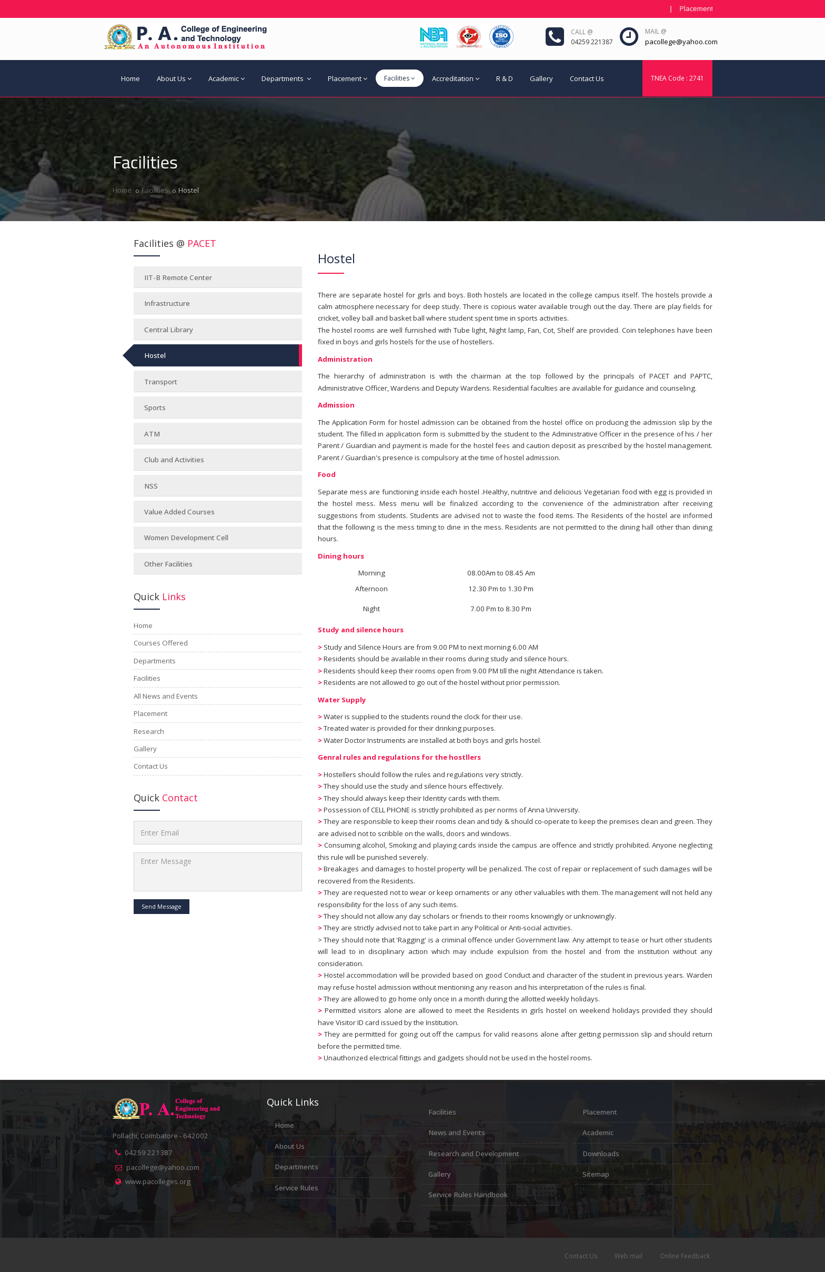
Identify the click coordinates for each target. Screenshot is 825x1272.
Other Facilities (168, 564)
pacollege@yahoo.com (162, 1167)
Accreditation (455, 78)
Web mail (628, 1255)
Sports (155, 407)
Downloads (600, 1153)
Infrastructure (167, 303)
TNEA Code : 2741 (677, 78)
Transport (160, 381)
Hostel (155, 355)
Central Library (168, 329)
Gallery (541, 78)
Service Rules (296, 1187)
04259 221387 (149, 1152)
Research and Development (473, 1153)
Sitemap (595, 1174)
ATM (152, 434)
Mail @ (656, 31)
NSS (151, 486)
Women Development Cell (186, 537)
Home (130, 78)
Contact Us (587, 78)
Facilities (399, 78)
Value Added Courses (179, 511)
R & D (504, 78)
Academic (226, 78)
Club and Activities (174, 459)
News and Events (456, 1132)
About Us (174, 78)
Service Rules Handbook (468, 1194)
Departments (286, 78)
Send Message (162, 906)
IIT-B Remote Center (178, 277)
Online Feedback (685, 1255)
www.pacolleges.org (157, 1181)
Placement (347, 78)
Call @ (582, 31)
